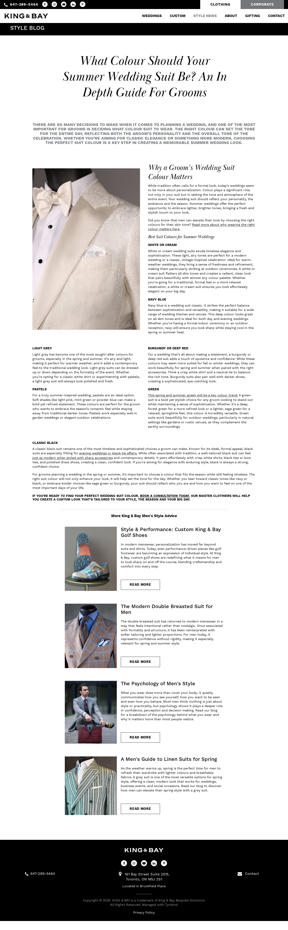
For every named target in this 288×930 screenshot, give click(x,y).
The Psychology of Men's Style (158, 688)
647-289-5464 (24, 4)
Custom (173, 15)
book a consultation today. (165, 496)
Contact (271, 15)
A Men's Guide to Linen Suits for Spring (169, 766)
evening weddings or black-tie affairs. (108, 453)
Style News (200, 15)
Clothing (220, 4)
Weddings (147, 15)
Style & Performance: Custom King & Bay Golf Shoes (171, 532)
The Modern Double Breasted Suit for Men (167, 612)
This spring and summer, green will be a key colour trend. (193, 395)
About (226, 15)
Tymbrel (171, 914)
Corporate (262, 4)
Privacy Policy (144, 922)
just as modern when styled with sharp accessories (72, 458)
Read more (142, 586)
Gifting (247, 15)
